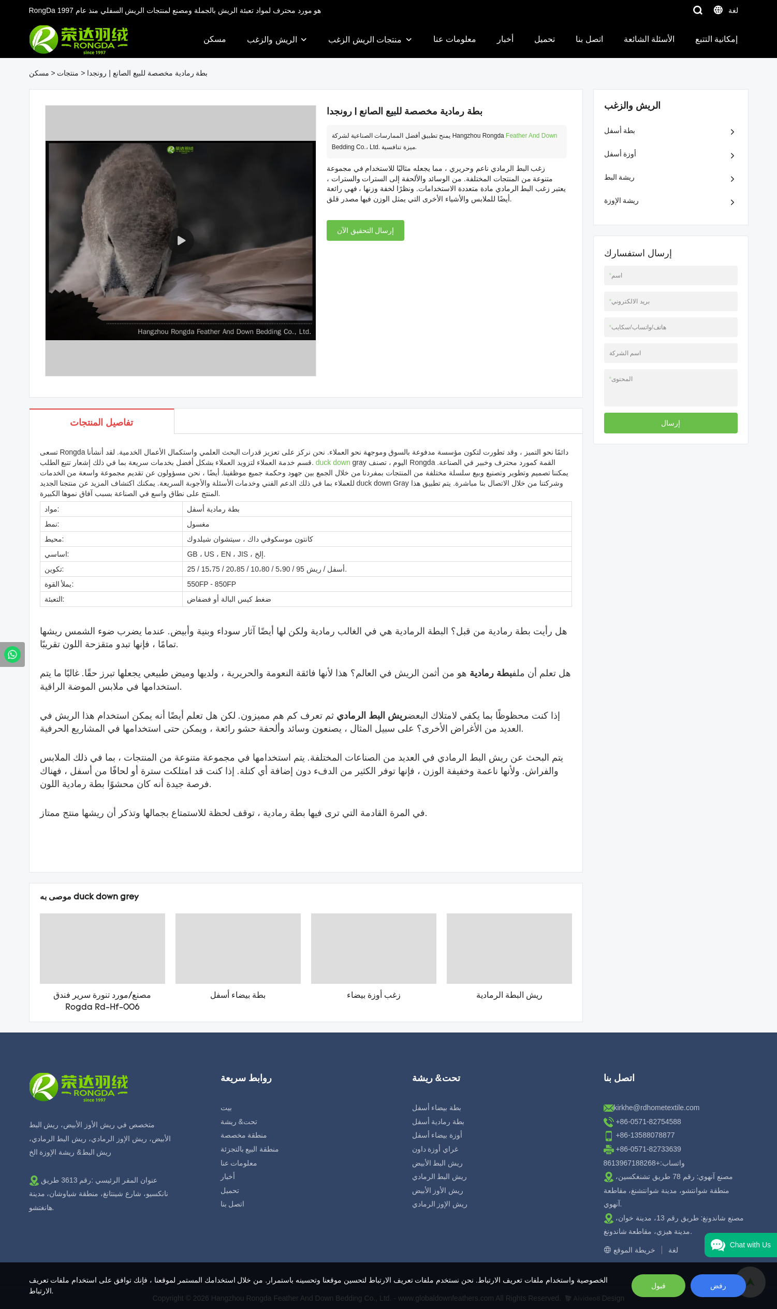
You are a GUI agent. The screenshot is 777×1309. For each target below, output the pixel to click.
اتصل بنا (589, 39)
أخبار (505, 39)
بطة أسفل (620, 130)
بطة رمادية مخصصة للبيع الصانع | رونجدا (147, 73)
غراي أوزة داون (435, 1149)
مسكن (214, 39)
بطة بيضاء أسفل (238, 996)
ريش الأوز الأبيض (438, 1190)
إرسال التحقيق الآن (365, 230)
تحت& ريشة (239, 1121)
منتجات (68, 73)
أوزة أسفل (620, 154)
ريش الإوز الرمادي (440, 1204)
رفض (718, 1286)
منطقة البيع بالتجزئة (250, 1149)
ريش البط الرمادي (439, 1176)
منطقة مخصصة (244, 1135)
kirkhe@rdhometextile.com (657, 1107)
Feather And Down (531, 135)
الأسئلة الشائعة (649, 39)
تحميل (544, 39)
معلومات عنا (454, 39)
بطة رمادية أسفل (438, 1121)
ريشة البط (619, 177)
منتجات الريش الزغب (365, 39)
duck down (333, 462)
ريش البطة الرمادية (509, 996)
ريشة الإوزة (621, 200)
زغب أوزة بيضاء (374, 996)
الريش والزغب (272, 39)
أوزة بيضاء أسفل (437, 1135)
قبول (658, 1286)
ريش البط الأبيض (437, 1163)
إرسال (670, 423)
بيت (226, 1107)
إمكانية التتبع (716, 39)
